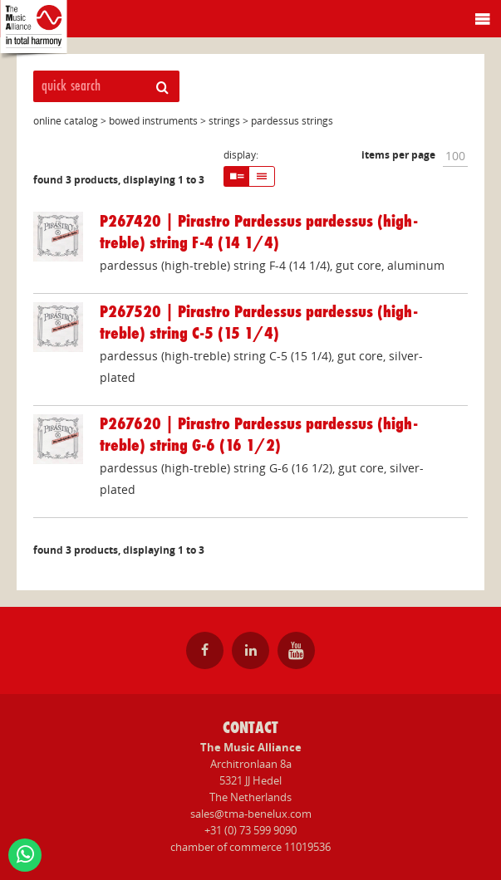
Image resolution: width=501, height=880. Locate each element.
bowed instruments (153, 121)
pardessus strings (292, 121)
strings (224, 121)
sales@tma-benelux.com (251, 813)
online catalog (65, 121)
